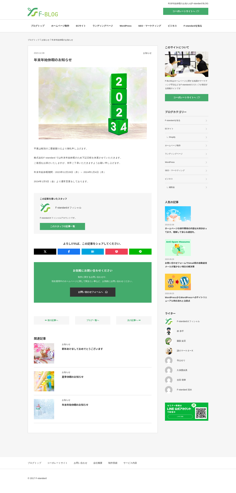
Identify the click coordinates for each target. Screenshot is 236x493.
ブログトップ (37, 25)
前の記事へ (51, 320)
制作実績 (112, 468)
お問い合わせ (80, 468)
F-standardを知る (193, 25)
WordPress (126, 25)
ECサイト (81, 25)
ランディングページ (103, 25)
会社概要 (97, 468)
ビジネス (172, 25)
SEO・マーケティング (149, 25)
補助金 (172, 187)
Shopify (172, 137)
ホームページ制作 (60, 25)
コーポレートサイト (57, 468)
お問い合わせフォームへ (92, 292)
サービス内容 (130, 468)
